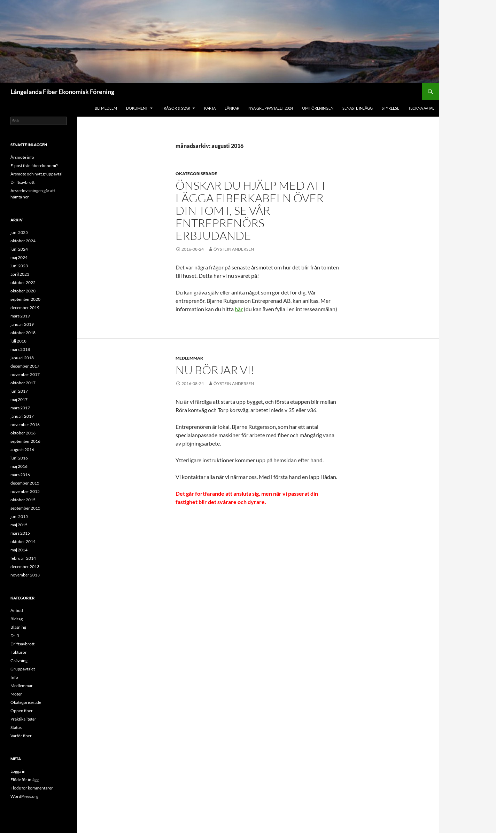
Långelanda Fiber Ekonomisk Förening (62, 91)
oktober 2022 (23, 282)
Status (16, 727)
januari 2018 (22, 357)
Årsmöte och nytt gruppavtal (36, 173)
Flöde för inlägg (24, 779)
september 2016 (25, 441)
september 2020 (25, 299)
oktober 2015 (23, 499)
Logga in (17, 771)
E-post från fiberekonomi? (34, 165)
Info (14, 677)
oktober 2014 (23, 541)
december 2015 (24, 483)
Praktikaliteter (23, 719)
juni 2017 (19, 391)
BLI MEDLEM (106, 108)
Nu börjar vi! (215, 370)
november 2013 (25, 574)
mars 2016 (20, 474)
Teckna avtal (421, 108)
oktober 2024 (23, 240)
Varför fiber (21, 735)
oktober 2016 (23, 432)
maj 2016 (19, 466)
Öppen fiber (21, 710)
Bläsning (18, 627)
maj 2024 (19, 257)
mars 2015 (20, 533)
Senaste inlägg (357, 108)
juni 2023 (19, 265)
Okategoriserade (196, 173)
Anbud (16, 610)
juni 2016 (19, 458)
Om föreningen (317, 108)
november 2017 (25, 374)
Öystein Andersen (234, 249)
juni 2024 (19, 249)
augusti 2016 (22, 449)
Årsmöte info (22, 157)
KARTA (210, 108)
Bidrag (16, 618)
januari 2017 (22, 416)
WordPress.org (24, 796)
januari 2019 (22, 324)
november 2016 (25, 424)
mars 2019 (20, 316)
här (239, 309)
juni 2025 (19, 232)
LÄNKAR (232, 108)
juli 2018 (18, 341)
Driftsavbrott (22, 182)
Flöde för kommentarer (31, 788)
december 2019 (24, 307)
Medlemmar (189, 358)
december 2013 (24, 566)
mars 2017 (20, 407)
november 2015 (25, 491)
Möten (16, 694)
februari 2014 (23, 558)
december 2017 (24, 366)
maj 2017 (19, 399)
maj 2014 (19, 549)
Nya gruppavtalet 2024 (270, 108)
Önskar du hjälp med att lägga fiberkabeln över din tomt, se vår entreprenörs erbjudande (251, 210)
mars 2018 (20, 349)
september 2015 (25, 508)
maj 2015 (19, 524)
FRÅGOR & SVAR (176, 108)
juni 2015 (19, 516)
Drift (14, 635)
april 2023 (19, 274)
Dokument (137, 108)
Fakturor (18, 652)
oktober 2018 (23, 332)
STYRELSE (390, 108)
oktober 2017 (23, 382)
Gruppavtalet (22, 668)
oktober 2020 (23, 290)
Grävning (19, 660)
